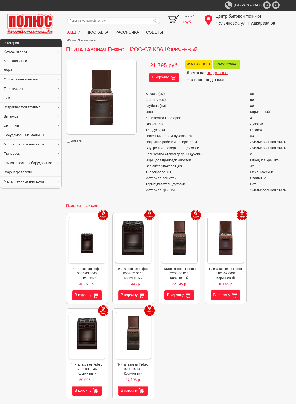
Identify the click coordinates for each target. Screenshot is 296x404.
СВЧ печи (31, 126)
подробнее (217, 73)
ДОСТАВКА (98, 32)
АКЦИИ (73, 32)
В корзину (164, 77)
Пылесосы (31, 153)
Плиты (31, 98)
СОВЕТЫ (154, 32)
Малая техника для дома (31, 181)
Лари (31, 70)
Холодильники (31, 51)
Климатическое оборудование (31, 163)
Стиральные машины (31, 79)
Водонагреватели (31, 172)
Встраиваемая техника (31, 107)
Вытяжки (31, 116)
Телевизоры (31, 88)
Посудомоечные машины (31, 135)
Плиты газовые (87, 40)
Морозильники (31, 61)
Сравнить (74, 140)
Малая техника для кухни (31, 144)
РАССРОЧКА (127, 32)
